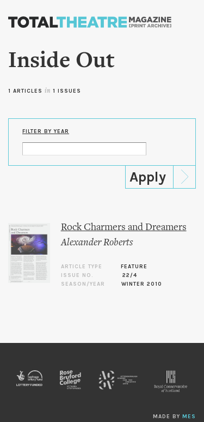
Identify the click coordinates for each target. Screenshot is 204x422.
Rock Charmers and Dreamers (124, 227)
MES (189, 416)
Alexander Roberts (97, 243)
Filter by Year (45, 131)
